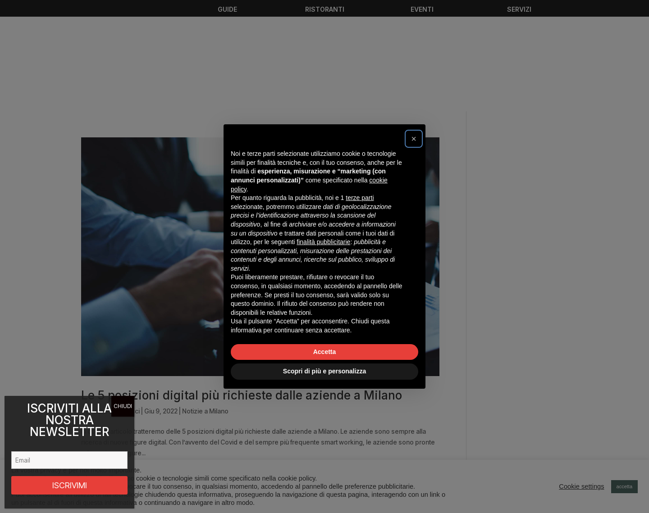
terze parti (360, 197)
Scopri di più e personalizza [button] (324, 371)
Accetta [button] (324, 351)
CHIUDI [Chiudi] (123, 406)
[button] (414, 139)
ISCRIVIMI (69, 485)
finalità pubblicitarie (323, 241)
